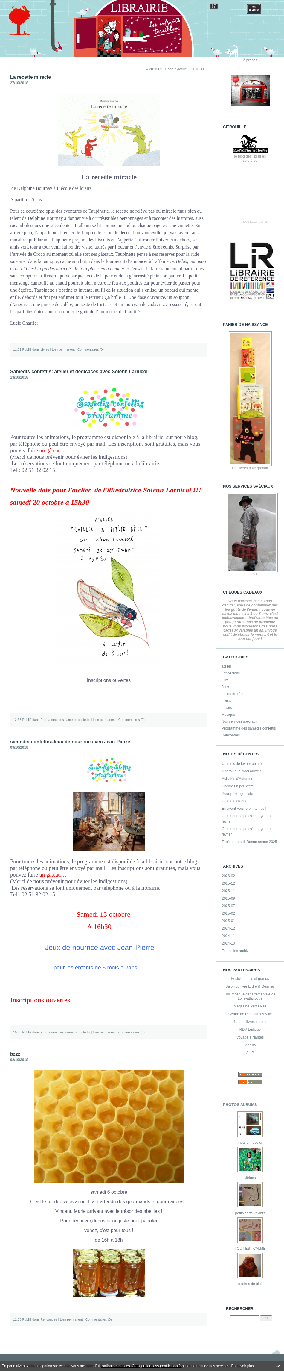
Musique (228, 714)
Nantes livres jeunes (250, 1022)
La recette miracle (30, 77)
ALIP (250, 1053)
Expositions (231, 673)
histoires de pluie (249, 1284)
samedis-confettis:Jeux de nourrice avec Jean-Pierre (70, 741)
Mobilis (250, 1045)
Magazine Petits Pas (250, 1006)
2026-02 (228, 876)
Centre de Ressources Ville (250, 1014)
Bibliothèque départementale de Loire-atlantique (250, 996)
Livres (226, 701)
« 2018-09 (154, 69)
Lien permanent (63, 349)
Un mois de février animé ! (243, 764)
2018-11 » (199, 69)
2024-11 (228, 936)
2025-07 (228, 906)
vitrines (250, 1178)
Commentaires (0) (90, 349)
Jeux (225, 687)
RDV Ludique (250, 1030)
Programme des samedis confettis (249, 728)
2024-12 (228, 928)
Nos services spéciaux (239, 721)
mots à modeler (250, 1142)
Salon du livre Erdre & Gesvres (250, 986)
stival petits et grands (252, 979)
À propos (250, 60)
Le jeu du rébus (234, 694)
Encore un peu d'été (238, 786)
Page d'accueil (176, 69)
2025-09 (228, 898)
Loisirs (227, 708)
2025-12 (228, 883)
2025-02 (228, 913)
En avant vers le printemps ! (244, 808)
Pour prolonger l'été (237, 794)
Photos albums (240, 1104)
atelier (226, 666)
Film (225, 680)
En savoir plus (242, 1366)
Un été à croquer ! (236, 801)
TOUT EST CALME (250, 1248)
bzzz (15, 1054)
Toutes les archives (237, 951)
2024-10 (228, 943)
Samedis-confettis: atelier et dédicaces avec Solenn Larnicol (79, 371)
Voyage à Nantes (250, 1037)
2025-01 (228, 921)
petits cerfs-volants (250, 1213)
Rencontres (231, 735)
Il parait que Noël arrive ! (241, 771)
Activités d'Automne (237, 779)
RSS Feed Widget (255, 222)
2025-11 (228, 891)
